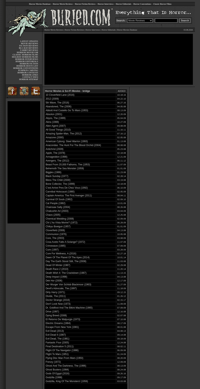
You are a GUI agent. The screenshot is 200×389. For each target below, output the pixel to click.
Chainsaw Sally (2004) (58, 207)
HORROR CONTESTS (28, 72)
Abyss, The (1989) (56, 118)
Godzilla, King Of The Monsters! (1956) (67, 381)
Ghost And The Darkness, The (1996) (66, 365)
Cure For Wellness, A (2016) (61, 253)
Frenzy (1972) (53, 361)
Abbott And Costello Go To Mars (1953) (67, 110)
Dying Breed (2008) (56, 315)
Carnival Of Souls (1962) (59, 199)
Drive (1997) (52, 311)
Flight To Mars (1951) (57, 354)
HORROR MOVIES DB (27, 52)
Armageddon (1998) (56, 156)
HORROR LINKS (30, 75)
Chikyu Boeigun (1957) (58, 226)
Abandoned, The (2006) (59, 106)
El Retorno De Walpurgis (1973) (63, 319)
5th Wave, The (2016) (57, 102)
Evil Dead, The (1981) (58, 338)
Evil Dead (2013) (55, 331)
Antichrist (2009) (54, 149)
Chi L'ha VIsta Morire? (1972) (61, 222)
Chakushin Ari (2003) (57, 211)
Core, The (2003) (55, 238)
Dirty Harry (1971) (55, 292)
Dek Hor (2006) (54, 280)
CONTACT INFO (30, 77)
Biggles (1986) (53, 172)
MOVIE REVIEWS (29, 43)
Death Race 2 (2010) (57, 269)
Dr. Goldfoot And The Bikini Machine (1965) (69, 307)
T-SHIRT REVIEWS (29, 50)
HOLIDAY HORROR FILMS (25, 57)
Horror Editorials (123, 4)
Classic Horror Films (162, 4)
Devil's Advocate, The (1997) (61, 288)
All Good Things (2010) (58, 129)
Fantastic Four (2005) (57, 342)
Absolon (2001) (54, 114)
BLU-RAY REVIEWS (28, 48)
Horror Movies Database (40, 4)
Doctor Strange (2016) (58, 300)
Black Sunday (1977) (57, 176)
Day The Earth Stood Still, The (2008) (66, 261)
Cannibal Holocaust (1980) (60, 191)
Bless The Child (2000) (58, 180)
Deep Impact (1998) (56, 276)
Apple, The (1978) (55, 153)
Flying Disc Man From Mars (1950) (64, 358)
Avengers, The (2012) (57, 160)
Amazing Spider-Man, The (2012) (64, 133)
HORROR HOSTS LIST (27, 66)
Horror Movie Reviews (63, 4)
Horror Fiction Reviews (85, 4)
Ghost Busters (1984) (57, 369)
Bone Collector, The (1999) (60, 183)
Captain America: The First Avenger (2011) (69, 195)
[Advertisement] (24, 162)
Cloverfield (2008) (55, 230)
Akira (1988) (52, 122)
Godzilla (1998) (54, 377)
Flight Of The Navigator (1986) (62, 350)
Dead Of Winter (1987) (58, 265)
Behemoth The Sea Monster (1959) (65, 168)
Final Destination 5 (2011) (60, 346)
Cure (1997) (52, 249)
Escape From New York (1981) (62, 327)
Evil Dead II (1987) (56, 334)
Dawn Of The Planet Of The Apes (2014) (68, 257)
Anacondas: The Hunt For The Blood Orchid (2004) (73, 145)
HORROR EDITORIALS (27, 61)
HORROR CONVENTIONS (25, 68)
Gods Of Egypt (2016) (58, 373)
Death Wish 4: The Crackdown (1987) (66, 272)
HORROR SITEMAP (28, 79)
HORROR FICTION (29, 64)
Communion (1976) (56, 234)
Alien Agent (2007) (56, 125)
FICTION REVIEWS (28, 46)
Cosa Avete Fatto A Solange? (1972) (65, 242)
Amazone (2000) (55, 137)
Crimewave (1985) (56, 245)
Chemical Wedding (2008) (60, 218)
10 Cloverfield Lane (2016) (60, 94)
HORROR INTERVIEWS (26, 59)
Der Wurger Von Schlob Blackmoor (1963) (68, 284)
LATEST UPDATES (29, 41)
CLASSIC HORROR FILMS (25, 55)
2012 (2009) (52, 98)
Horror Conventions (142, 4)
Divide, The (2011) (56, 296)
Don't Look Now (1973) (58, 303)
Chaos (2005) (53, 214)
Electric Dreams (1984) (58, 323)
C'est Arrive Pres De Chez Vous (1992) (67, 187)
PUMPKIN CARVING (28, 70)
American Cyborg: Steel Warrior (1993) (67, 141)
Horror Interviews (106, 4)
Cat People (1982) (55, 203)
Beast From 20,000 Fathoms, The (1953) (68, 164)
